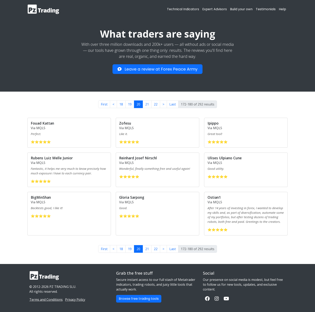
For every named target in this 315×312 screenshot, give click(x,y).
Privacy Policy (75, 299)
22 (156, 104)
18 (121, 104)
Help (282, 9)
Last (172, 104)
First (104, 104)
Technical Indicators (183, 9)
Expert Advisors (214, 9)
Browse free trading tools (139, 298)
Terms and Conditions (46, 299)
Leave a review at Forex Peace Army (157, 69)
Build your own (241, 9)
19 (130, 104)
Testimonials (266, 9)
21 (147, 104)
